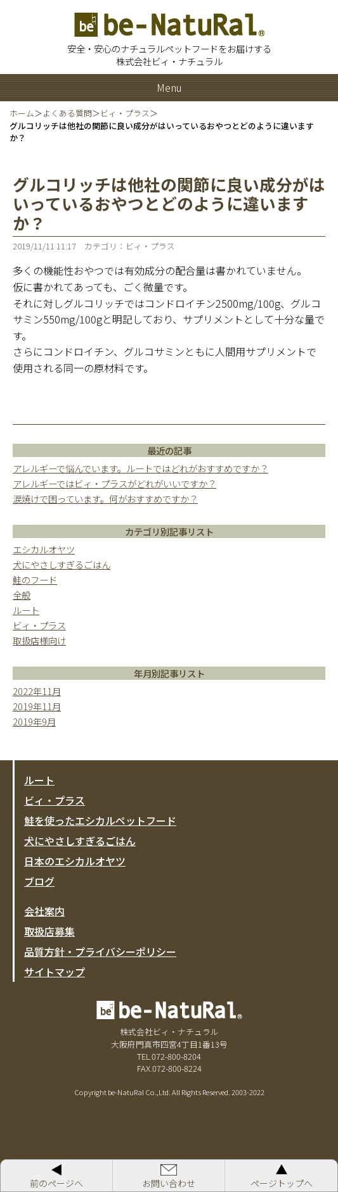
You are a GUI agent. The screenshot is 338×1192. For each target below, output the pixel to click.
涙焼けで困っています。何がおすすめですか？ (105, 498)
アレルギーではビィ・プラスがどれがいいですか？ (114, 483)
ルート (26, 610)
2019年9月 (34, 721)
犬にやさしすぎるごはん (61, 564)
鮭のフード (35, 579)
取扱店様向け (39, 640)
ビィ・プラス (39, 625)
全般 (21, 594)
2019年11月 (37, 706)
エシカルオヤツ (44, 549)
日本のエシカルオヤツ (75, 861)
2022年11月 (37, 691)
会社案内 (44, 911)
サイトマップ (54, 971)
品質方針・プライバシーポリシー (100, 951)
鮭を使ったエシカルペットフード (100, 820)
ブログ (39, 881)
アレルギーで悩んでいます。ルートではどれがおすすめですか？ (140, 468)
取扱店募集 (49, 931)
